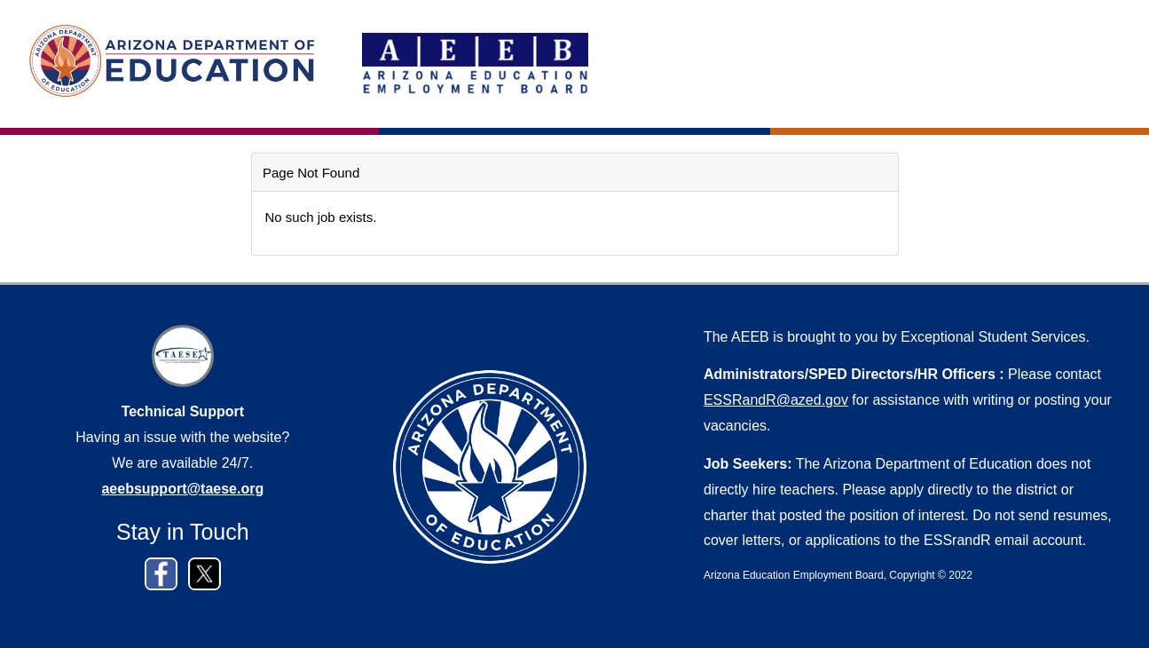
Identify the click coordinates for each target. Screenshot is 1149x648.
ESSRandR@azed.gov (776, 399)
